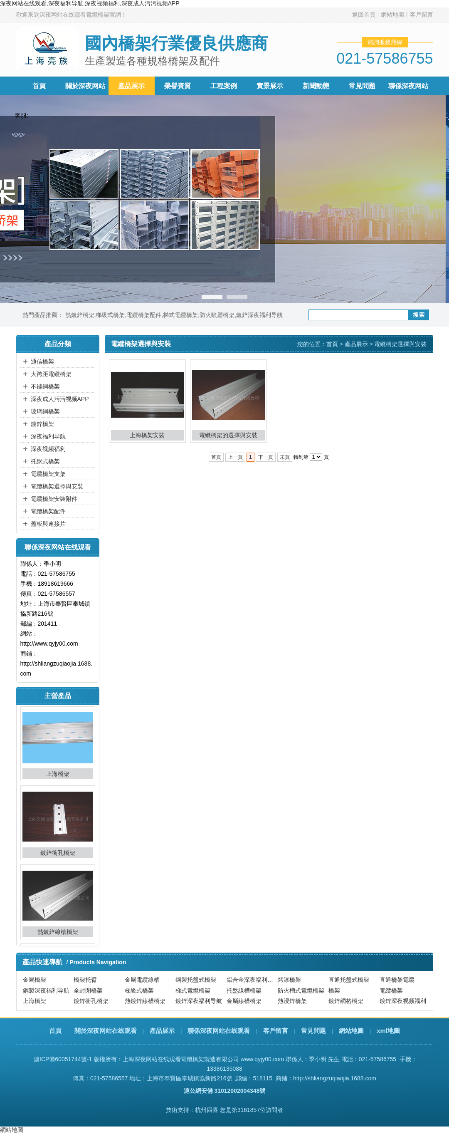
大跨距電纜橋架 (51, 374)
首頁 (39, 85)
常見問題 (362, 85)
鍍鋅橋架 (42, 424)
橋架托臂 (85, 980)
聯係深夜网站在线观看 (218, 1030)
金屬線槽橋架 (244, 1001)
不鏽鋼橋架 (45, 386)
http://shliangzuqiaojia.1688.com (334, 1078)
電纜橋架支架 (48, 473)
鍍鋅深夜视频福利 (403, 1001)
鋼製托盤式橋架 (195, 980)
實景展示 (270, 85)
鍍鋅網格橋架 (345, 1001)
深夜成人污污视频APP (60, 399)
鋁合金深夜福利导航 (251, 980)
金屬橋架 (34, 980)
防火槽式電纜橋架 (301, 990)
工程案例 (223, 85)
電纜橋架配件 (143, 315)
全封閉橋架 (88, 990)
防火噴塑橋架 (217, 315)
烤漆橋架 (289, 980)
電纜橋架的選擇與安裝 (228, 435)
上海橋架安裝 (147, 435)
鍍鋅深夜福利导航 (259, 315)
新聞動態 (316, 85)
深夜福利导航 (48, 436)
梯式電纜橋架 (180, 315)
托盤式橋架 (45, 461)
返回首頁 (363, 14)
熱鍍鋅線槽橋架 (57, 934)
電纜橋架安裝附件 (54, 498)
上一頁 (235, 457)
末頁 (285, 457)
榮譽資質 (177, 85)
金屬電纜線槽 (142, 980)
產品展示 (131, 85)
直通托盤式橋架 (348, 980)
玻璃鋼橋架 (45, 411)
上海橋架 (57, 776)
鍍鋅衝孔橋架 (57, 855)
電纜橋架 (391, 990)
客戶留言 (421, 14)
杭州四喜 (206, 1110)
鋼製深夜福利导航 (46, 990)
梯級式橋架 (110, 315)
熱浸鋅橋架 (292, 1001)
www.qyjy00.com (262, 1059)
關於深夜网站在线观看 (105, 1030)
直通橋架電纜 (397, 980)
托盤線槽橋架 (244, 990)
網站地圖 (392, 14)
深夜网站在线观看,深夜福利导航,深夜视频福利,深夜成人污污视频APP (90, 3)
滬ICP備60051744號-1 (63, 1059)
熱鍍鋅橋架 (79, 315)
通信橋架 (42, 361)
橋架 (334, 990)
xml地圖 (388, 1030)
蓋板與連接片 (48, 523)
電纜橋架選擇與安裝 (57, 486)
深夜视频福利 (48, 449)
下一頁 (265, 457)
